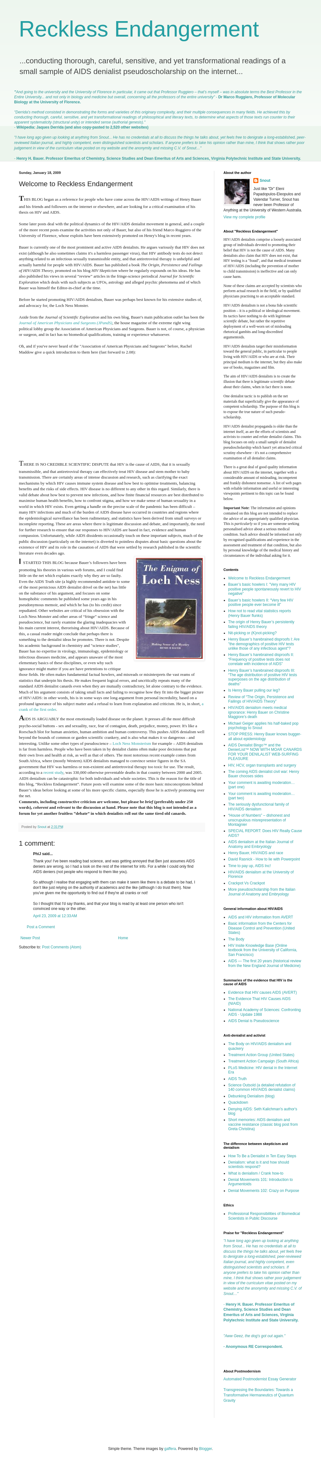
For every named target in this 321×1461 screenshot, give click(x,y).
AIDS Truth (237, 1079)
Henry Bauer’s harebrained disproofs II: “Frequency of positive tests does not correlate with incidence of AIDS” (261, 659)
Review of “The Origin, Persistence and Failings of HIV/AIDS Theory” (261, 699)
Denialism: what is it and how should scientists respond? (258, 1164)
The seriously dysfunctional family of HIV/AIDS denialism (258, 806)
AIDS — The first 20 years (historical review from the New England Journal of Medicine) (264, 963)
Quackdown (238, 1102)
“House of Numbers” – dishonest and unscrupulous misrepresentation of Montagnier (259, 820)
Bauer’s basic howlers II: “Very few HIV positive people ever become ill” (260, 602)
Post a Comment (41, 927)
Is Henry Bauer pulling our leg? (254, 690)
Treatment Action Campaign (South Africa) (263, 1061)
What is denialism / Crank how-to (255, 1173)
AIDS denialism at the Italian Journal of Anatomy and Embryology (260, 844)
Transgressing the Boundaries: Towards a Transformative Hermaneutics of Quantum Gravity (258, 1395)
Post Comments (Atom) (61, 947)
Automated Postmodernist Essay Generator (259, 1379)
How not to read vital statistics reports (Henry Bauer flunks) (259, 613)
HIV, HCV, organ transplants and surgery (262, 765)
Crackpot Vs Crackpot (246, 883)
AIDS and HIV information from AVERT (260, 917)
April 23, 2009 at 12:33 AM (55, 916)
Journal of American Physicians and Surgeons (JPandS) (65, 322)
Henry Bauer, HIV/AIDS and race (255, 853)
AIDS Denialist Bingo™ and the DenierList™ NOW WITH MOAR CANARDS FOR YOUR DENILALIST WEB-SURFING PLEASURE (265, 752)
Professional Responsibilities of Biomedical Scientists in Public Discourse (264, 1215)
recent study (53, 772)
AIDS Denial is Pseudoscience (253, 1021)
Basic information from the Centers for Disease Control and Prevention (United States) (261, 928)
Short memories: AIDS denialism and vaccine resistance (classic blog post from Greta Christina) (263, 1124)
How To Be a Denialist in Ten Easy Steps (262, 1156)
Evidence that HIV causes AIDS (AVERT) (262, 992)
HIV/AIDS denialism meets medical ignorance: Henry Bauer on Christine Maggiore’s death (258, 712)
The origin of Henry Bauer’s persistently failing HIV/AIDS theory (261, 624)
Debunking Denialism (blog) (251, 1096)
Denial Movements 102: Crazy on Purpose (263, 1190)
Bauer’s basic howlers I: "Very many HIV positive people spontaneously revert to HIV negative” (264, 589)
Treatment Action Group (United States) (261, 1055)
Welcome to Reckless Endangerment (259, 578)
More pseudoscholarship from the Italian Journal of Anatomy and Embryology (261, 891)
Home (123, 938)
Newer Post (30, 938)
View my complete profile (244, 217)
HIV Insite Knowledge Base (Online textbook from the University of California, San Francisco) (262, 950)
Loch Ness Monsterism (132, 743)
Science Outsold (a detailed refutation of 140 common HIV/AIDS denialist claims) (261, 1087)
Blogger (205, 1449)
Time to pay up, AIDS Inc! (249, 866)
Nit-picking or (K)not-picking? (252, 633)
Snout (265, 180)
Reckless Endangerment (139, 29)
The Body (236, 939)
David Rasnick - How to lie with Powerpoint (264, 859)
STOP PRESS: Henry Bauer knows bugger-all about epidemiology (264, 736)
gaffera (170, 1449)
